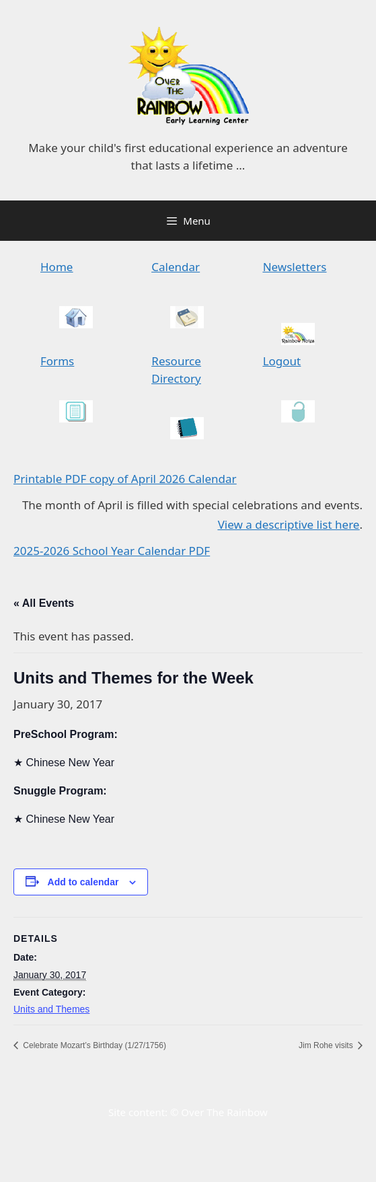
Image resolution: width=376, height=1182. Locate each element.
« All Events (43, 603)
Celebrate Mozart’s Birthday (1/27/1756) (93, 1045)
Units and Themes (51, 1009)
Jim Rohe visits (327, 1045)
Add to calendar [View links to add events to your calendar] (83, 882)
